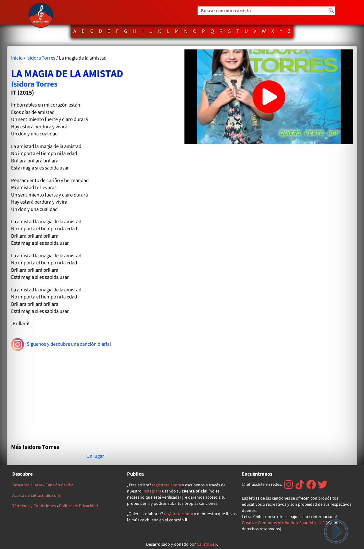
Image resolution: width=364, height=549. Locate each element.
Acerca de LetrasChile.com (36, 496)
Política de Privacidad (78, 506)
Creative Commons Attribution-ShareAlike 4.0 (283, 523)
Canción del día (59, 485)
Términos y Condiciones (34, 506)
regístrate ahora (166, 485)
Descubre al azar (27, 485)
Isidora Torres (40, 58)
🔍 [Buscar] (331, 10)
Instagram (151, 491)
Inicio (17, 58)
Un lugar (95, 456)
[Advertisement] (95, 395)
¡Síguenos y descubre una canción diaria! (61, 344)
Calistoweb (207, 544)
